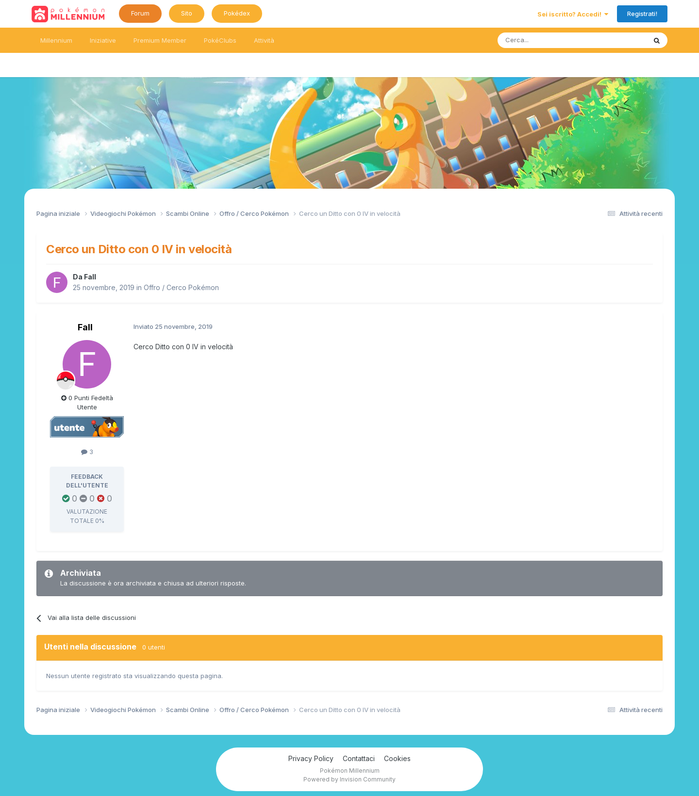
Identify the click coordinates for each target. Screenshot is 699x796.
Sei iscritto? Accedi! (572, 14)
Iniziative (103, 40)
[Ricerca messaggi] (549, 40)
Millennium (56, 40)
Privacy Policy (310, 758)
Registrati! (642, 13)
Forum (140, 13)
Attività (264, 40)
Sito (186, 13)
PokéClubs (220, 40)
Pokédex (237, 13)
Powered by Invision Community (349, 779)
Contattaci (359, 758)
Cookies (397, 758)
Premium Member (159, 40)
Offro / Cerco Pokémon (181, 287)
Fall (90, 277)
